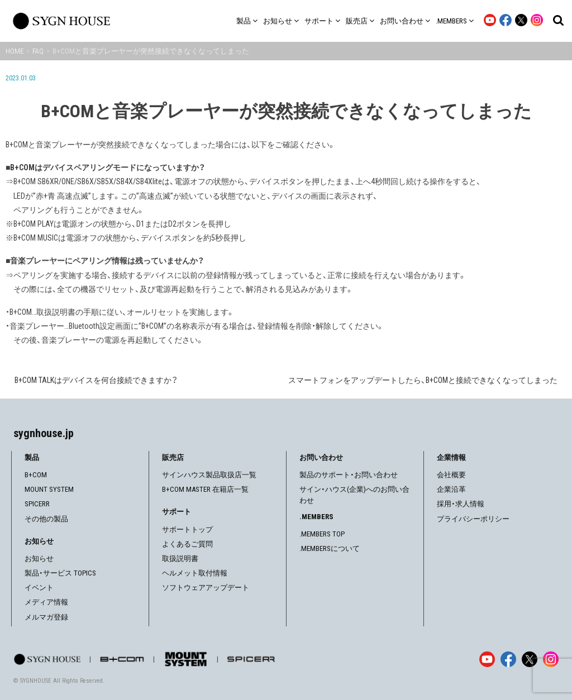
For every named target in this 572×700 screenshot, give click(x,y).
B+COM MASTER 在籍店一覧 (205, 489)
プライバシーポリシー (473, 519)
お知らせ (39, 558)
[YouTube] (487, 659)
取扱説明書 (180, 558)
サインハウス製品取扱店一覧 (209, 475)
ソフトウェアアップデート (205, 587)
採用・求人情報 (460, 504)
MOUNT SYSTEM (49, 489)
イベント (39, 587)
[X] (529, 659)
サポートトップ (187, 529)
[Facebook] (508, 659)
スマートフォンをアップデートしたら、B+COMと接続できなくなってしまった (422, 380)
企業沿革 (451, 489)
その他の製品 (46, 519)
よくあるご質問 (187, 544)
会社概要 (451, 475)
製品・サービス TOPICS (60, 573)
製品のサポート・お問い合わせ (348, 475)
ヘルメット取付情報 (194, 573)
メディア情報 (46, 602)
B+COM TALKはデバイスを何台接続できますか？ (96, 380)
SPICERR (37, 504)
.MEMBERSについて (329, 548)
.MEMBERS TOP (322, 534)
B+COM (36, 475)
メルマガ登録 (46, 617)
